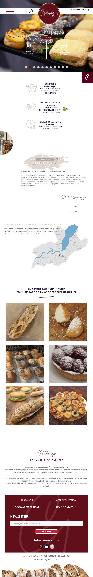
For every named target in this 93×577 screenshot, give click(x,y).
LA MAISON (27, 500)
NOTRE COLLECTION (66, 500)
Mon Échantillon (79, 10)
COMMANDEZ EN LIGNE (27, 507)
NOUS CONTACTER (66, 507)
